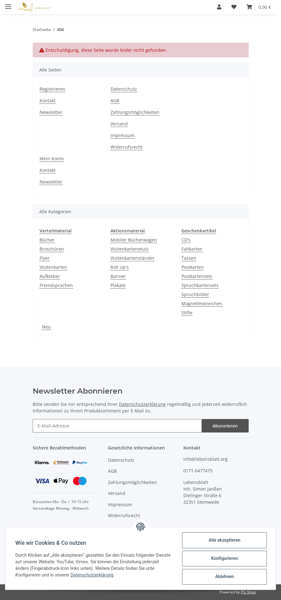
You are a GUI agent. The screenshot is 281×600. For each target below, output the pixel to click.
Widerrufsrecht (127, 147)
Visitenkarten (53, 267)
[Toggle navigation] (8, 4)
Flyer (45, 258)
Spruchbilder (195, 294)
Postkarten (192, 267)
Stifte (186, 313)
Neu (46, 327)
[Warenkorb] (258, 7)
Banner (118, 276)
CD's (186, 240)
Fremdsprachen (56, 285)
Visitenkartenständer (132, 258)
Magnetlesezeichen (201, 303)
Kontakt (48, 101)
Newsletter (51, 112)
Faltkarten (192, 249)
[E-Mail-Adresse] (117, 426)
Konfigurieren (224, 558)
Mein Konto (52, 159)
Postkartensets (196, 276)
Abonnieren (225, 426)
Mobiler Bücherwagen (134, 240)
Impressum (122, 135)
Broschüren (52, 249)
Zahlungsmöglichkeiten (135, 112)
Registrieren (52, 89)
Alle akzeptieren (224, 540)
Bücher (47, 240)
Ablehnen (224, 576)
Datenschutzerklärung (142, 404)
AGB (115, 101)
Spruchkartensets (200, 285)
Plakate (118, 285)
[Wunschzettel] (233, 7)
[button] (219, 7)
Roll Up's (120, 267)
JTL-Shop (248, 592)
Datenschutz (124, 89)
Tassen (188, 258)
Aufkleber (50, 276)
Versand (119, 124)
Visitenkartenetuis (130, 249)
